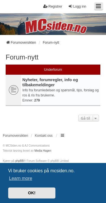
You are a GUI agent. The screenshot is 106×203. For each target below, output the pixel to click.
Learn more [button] (20, 178)
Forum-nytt (22, 57)
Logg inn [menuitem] (77, 6)
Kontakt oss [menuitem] (44, 136)
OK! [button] (31, 193)
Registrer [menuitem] (52, 6)
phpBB (19, 160)
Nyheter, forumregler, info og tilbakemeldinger (50, 82)
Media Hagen (42, 150)
